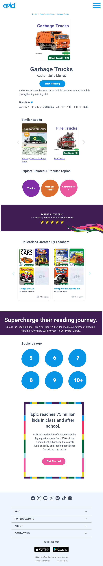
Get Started (54, 461)
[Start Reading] (52, 83)
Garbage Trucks (63, 14)
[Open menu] (96, 6)
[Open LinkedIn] (70, 498)
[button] (34, 274)
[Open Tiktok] (64, 498)
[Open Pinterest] (58, 498)
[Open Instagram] (39, 498)
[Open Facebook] (33, 498)
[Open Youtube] (45, 498)
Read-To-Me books (47, 14)
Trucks (34, 14)
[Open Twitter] (51, 498)
